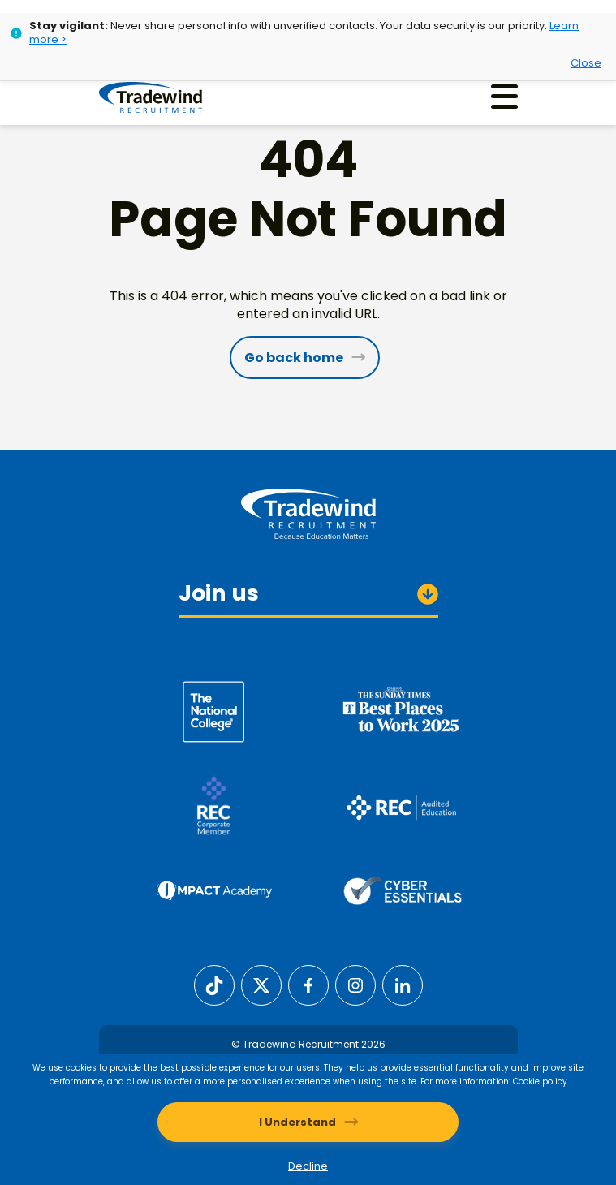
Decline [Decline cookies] (308, 1166)
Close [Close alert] (586, 63)
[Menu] (504, 96)
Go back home (293, 357)
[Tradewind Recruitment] (150, 96)
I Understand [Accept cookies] (297, 1122)
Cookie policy (540, 1081)
